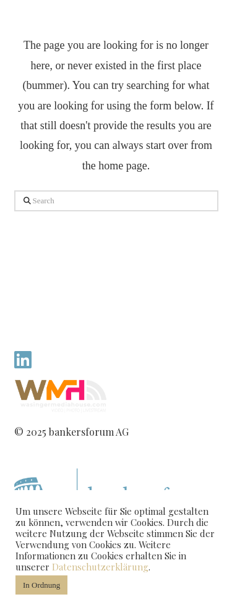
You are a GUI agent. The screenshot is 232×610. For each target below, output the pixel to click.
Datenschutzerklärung (100, 567)
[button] (201, 30)
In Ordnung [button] (41, 585)
